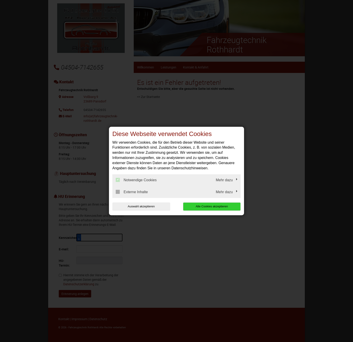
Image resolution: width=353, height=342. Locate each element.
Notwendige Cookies (136, 180)
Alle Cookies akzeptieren (212, 206)
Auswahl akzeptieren (141, 206)
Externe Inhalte (132, 192)
